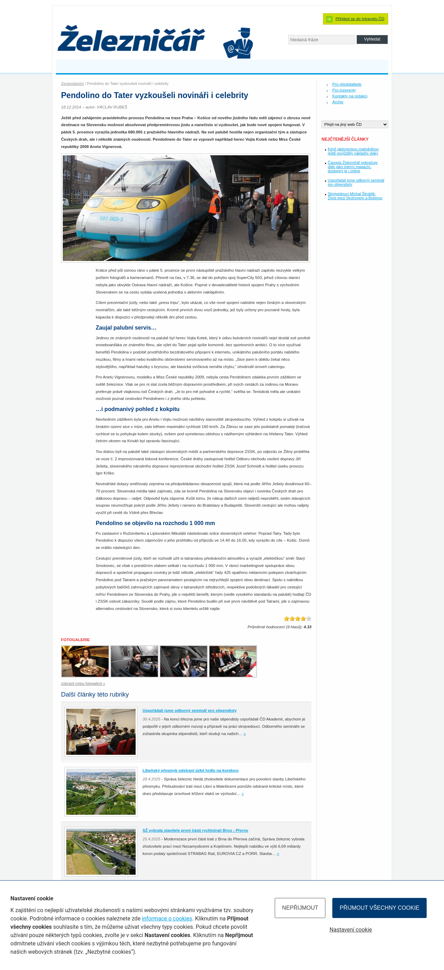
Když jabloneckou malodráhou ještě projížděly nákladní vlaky (353, 151)
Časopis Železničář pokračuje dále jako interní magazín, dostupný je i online (352, 166)
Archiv (337, 102)
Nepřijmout (300, 908)
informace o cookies (167, 918)
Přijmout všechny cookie (379, 908)
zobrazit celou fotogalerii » (83, 683)
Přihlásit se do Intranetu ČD (359, 19)
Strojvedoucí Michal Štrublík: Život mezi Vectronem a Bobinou (355, 196)
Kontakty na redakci (349, 96)
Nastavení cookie (351, 929)
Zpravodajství (72, 83)
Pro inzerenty (344, 90)
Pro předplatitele (346, 84)
